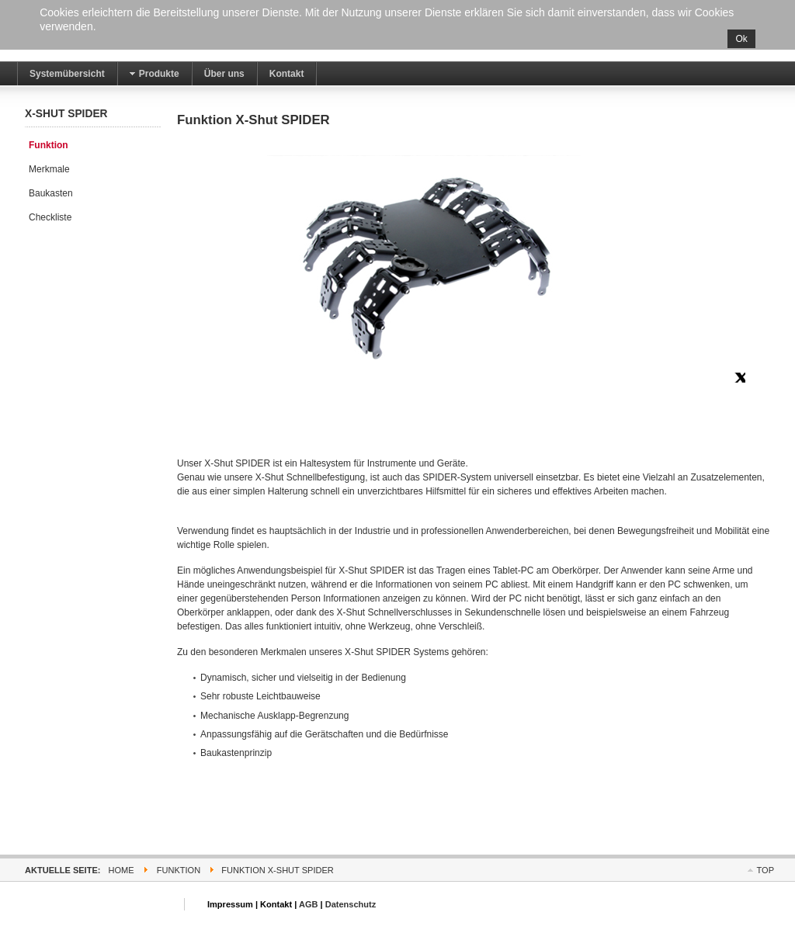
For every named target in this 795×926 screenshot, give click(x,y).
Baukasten (51, 193)
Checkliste (50, 217)
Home (121, 870)
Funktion (48, 145)
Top (765, 870)
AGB (308, 904)
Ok (741, 38)
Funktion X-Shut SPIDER (253, 120)
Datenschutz (351, 904)
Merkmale (49, 169)
